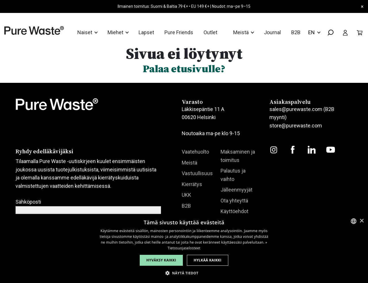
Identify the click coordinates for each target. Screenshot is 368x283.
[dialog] (184, 248)
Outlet (210, 32)
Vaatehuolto (195, 152)
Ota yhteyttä (234, 201)
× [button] (361, 221)
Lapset (146, 32)
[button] (184, 273)
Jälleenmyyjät (236, 190)
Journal (272, 32)
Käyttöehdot (234, 211)
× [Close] (362, 6)
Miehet (116, 32)
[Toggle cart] (359, 32)
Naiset (85, 32)
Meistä (241, 32)
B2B (295, 32)
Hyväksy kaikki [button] (161, 260)
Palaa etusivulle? (184, 69)
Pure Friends (178, 32)
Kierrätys (192, 184)
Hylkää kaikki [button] (207, 260)
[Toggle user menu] (345, 32)
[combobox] (328, 33)
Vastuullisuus (197, 173)
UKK (186, 195)
